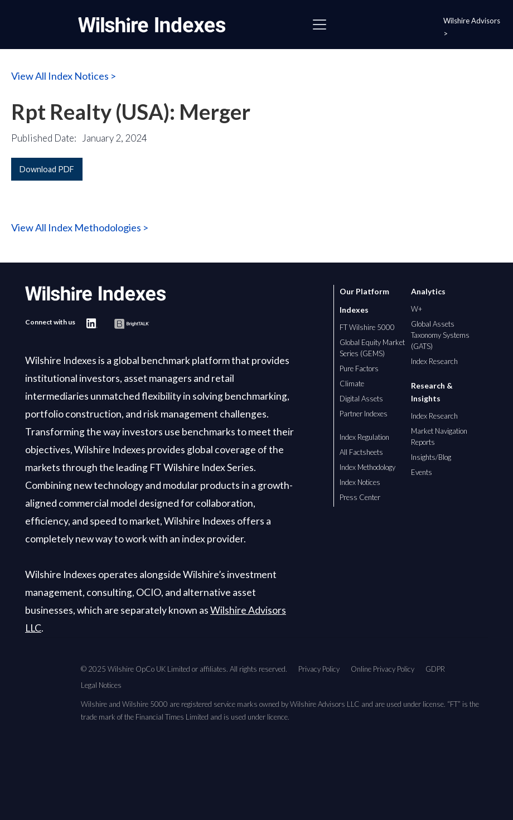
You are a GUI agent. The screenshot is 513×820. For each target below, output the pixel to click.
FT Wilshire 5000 (367, 327)
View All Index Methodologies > (79, 227)
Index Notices (360, 482)
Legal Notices (101, 685)
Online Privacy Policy (382, 668)
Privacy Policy (319, 668)
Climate (352, 383)
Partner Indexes (364, 413)
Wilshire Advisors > (471, 27)
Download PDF (47, 169)
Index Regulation (364, 437)
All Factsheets (361, 452)
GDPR (435, 668)
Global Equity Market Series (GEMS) (372, 348)
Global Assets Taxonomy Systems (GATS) (440, 335)
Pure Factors (359, 368)
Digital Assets (361, 398)
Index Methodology (367, 467)
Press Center (360, 497)
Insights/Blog (431, 457)
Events (421, 472)
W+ (416, 308)
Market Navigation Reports (439, 436)
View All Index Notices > (63, 76)
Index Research (434, 361)
